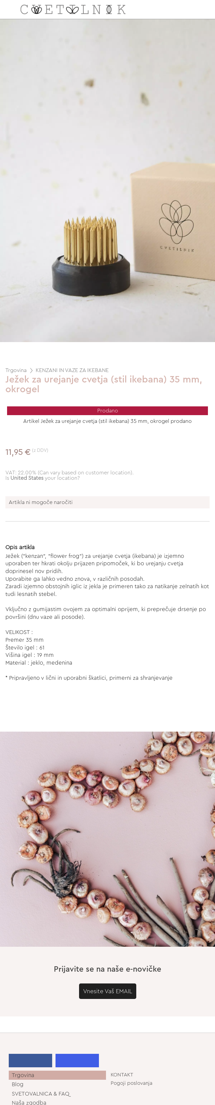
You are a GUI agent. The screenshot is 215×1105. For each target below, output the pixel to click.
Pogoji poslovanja (131, 1083)
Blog (18, 1084)
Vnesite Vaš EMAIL (107, 991)
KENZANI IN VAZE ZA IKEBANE (72, 370)
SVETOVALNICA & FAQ (40, 1094)
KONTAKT (122, 1074)
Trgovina (16, 370)
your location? (45, 478)
